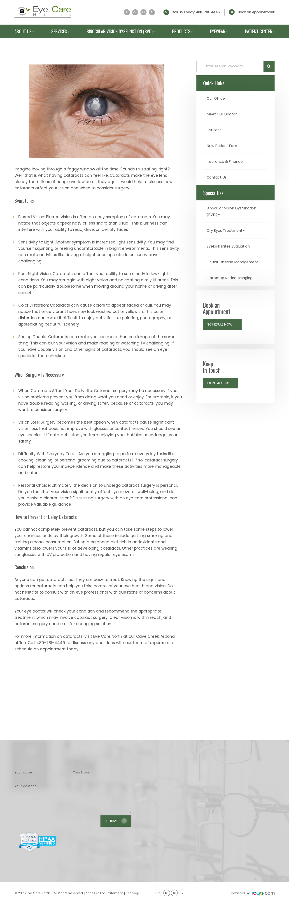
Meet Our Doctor (223, 114)
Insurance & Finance (227, 160)
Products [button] (182, 31)
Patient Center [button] (260, 31)
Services (215, 129)
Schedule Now (220, 328)
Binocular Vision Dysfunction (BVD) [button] (121, 31)
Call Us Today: (195, 12)
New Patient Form (224, 145)
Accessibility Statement (104, 893)
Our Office (217, 98)
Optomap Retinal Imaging (232, 281)
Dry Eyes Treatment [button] (227, 228)
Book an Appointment (256, 12)
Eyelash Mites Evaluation (231, 244)
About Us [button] (24, 31)
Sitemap (132, 893)
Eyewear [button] (219, 31)
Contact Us (218, 176)
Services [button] (60, 31)
